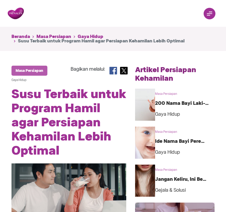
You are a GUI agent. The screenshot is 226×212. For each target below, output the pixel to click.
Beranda (20, 36)
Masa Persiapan (53, 36)
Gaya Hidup (90, 36)
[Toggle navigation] (209, 13)
